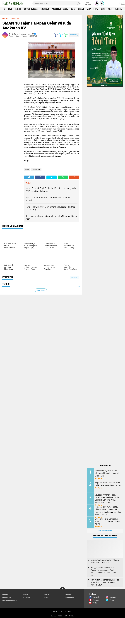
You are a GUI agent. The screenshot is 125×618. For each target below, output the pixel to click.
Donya (96, 9)
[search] (56, 3)
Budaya (5, 594)
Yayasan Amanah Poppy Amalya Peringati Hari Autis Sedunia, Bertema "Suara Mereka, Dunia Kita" (106, 498)
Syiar (74, 9)
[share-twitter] (60, 35)
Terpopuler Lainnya (105, 530)
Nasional (119, 9)
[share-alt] (29, 177)
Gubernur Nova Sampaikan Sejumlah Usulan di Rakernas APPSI (107, 521)
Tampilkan (74, 277)
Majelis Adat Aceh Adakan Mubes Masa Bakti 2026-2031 (105, 561)
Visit (89, 9)
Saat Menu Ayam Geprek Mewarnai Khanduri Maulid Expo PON (106, 473)
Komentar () (74, 35)
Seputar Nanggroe (31, 9)
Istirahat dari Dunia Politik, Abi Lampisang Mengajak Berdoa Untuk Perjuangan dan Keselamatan (107, 510)
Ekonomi (18, 9)
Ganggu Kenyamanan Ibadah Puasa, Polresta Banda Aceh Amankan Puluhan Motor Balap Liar (104, 571)
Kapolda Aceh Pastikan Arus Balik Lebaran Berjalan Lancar (107, 483)
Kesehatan (45, 9)
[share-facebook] (56, 35)
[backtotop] (62, 589)
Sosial (66, 9)
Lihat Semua (41, 290)
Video (111, 9)
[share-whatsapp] (65, 35)
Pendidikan (56, 9)
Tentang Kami (65, 611)
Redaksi (56, 611)
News (10, 9)
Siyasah (82, 9)
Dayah (103, 9)
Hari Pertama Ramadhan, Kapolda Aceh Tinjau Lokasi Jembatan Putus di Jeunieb (105, 582)
